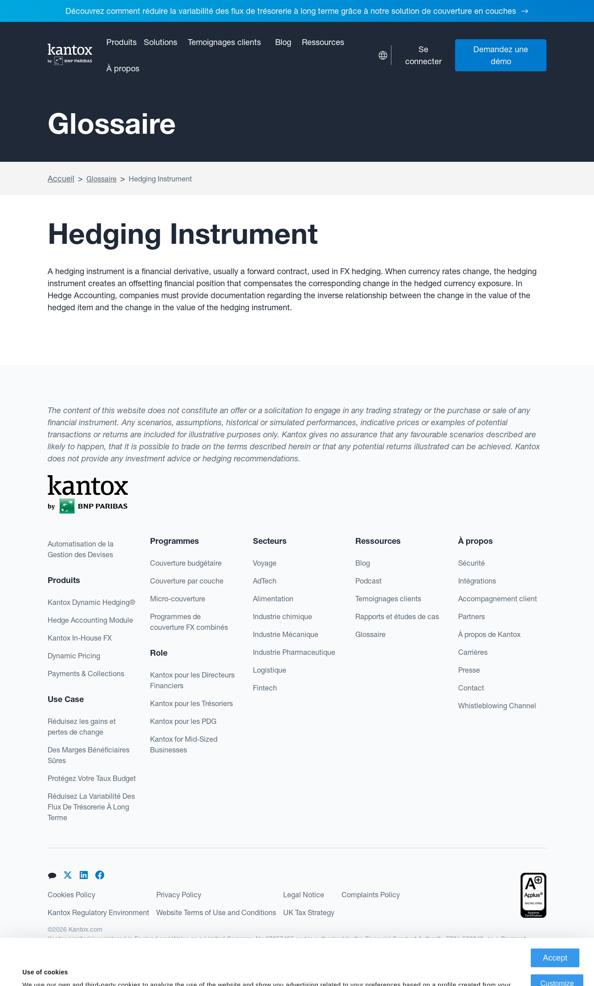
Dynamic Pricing (74, 655)
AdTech (265, 580)
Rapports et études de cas (397, 616)
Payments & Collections (86, 673)
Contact (471, 687)
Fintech (265, 687)
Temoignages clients (224, 42)
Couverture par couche (187, 580)
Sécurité (471, 563)
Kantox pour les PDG (183, 721)
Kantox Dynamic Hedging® (91, 602)
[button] (121, 42)
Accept (555, 914)
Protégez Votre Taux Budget (92, 778)
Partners (471, 616)
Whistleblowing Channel (497, 705)
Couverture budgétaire (186, 563)
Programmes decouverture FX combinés (189, 622)
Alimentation (273, 598)
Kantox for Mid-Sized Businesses (183, 744)
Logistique (269, 670)
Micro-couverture (177, 598)
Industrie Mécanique (285, 634)
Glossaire (101, 178)
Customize (557, 940)
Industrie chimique (282, 616)
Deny (557, 966)
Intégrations (477, 580)
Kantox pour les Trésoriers (191, 703)
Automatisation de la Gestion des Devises (81, 549)
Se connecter (423, 55)
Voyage (265, 563)
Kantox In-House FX (80, 637)
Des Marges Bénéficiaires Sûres (89, 755)
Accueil (61, 178)
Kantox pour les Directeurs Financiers (192, 680)
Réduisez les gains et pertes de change (82, 726)
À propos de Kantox (489, 634)
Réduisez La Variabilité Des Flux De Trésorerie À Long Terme (91, 807)
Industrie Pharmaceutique (294, 652)
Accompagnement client (497, 598)
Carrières (473, 652)
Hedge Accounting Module (90, 620)
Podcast (368, 580)
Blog (283, 42)
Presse (469, 670)
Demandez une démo (500, 55)
